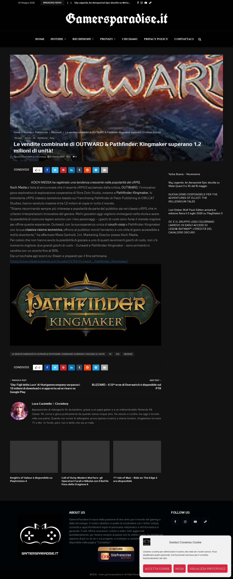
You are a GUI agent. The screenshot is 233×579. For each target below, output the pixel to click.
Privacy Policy (156, 39)
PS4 (117, 354)
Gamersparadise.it (116, 18)
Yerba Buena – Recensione (184, 174)
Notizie (57, 39)
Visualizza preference (207, 568)
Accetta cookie (157, 568)
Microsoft (18, 138)
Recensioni (81, 39)
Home (39, 39)
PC (34, 138)
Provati (106, 39)
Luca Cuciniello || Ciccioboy (31, 156)
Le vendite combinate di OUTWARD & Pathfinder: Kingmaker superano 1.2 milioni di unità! (58, 354)
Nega (179, 568)
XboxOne (128, 354)
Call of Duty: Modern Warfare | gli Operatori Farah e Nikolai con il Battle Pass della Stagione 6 (85, 481)
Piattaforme (43, 138)
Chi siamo (129, 39)
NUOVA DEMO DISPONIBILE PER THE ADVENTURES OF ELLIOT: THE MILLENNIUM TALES (192, 198)
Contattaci (183, 39)
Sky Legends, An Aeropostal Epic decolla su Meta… (102, 2)
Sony (52, 138)
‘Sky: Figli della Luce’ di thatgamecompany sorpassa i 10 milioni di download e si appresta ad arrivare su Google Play (45, 388)
